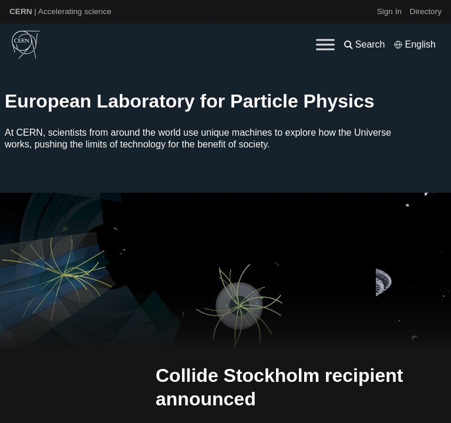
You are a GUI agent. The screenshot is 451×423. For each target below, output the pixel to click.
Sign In (389, 11)
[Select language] (414, 45)
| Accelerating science (60, 11)
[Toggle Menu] (325, 44)
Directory (426, 11)
